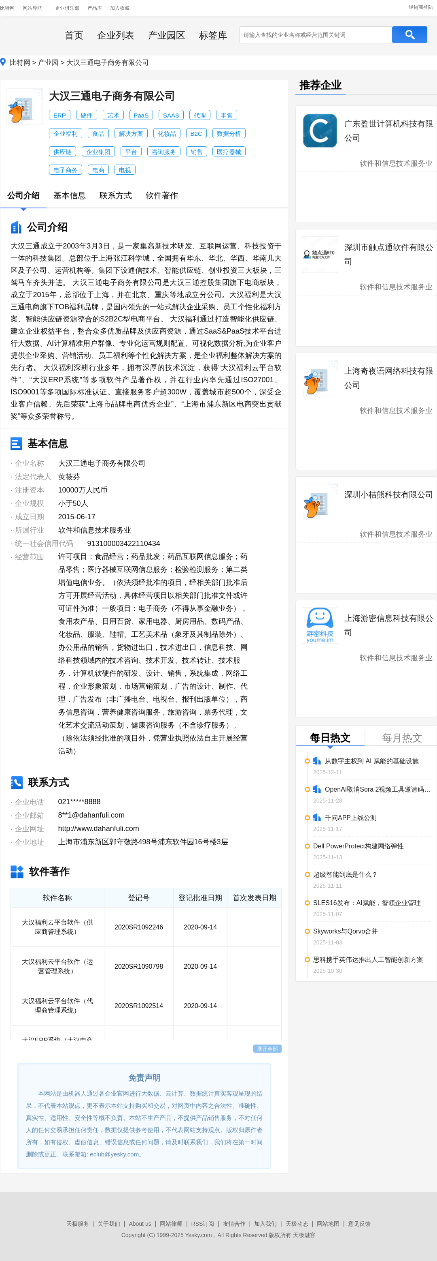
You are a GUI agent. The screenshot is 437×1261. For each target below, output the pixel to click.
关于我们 (109, 1223)
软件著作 (162, 195)
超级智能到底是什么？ (345, 874)
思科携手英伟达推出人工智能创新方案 (368, 959)
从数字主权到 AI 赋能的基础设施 (366, 760)
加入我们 (265, 1223)
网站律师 (171, 1223)
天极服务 (77, 1223)
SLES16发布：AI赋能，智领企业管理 (367, 902)
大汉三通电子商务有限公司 (107, 62)
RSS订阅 (202, 1223)
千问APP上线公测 (345, 817)
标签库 (213, 35)
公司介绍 (23, 195)
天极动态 (297, 1223)
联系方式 (116, 195)
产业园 (48, 62)
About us (140, 1223)
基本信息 (69, 195)
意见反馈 (359, 1223)
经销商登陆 (421, 7)
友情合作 (234, 1223)
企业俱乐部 (67, 8)
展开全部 (267, 1049)
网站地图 (328, 1223)
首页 (74, 35)
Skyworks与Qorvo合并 (345, 931)
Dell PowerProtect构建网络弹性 (358, 846)
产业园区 (166, 35)
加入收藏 (119, 8)
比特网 (7, 8)
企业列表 (115, 35)
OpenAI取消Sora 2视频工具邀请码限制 (372, 789)
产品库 (94, 8)
